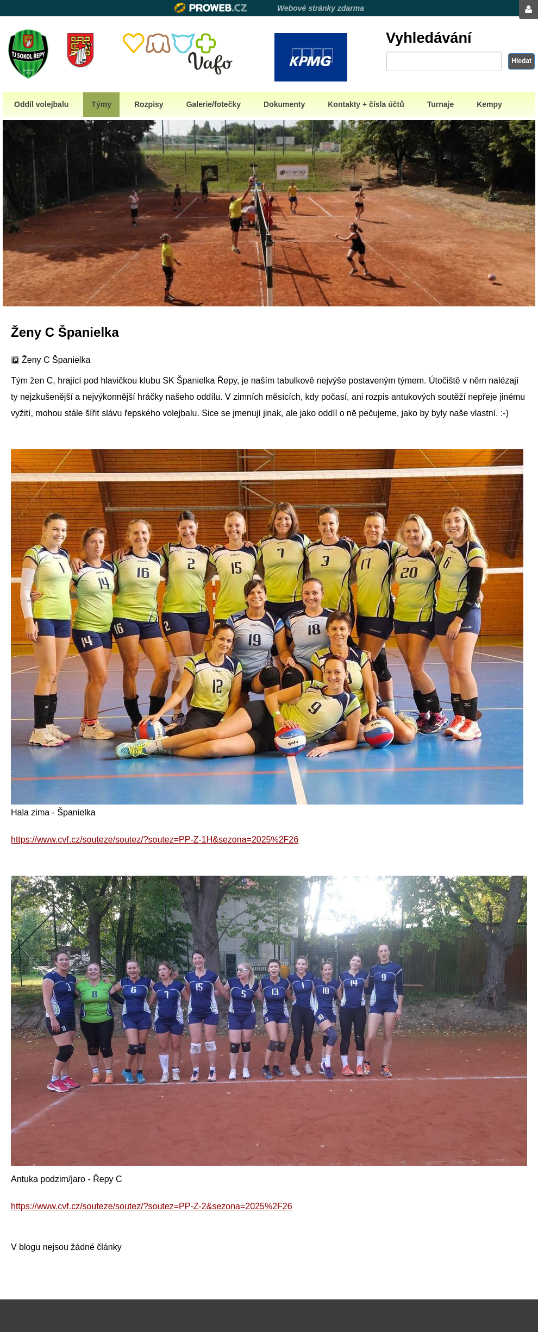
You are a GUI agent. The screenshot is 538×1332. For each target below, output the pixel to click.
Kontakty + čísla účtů (366, 104)
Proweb (210, 8)
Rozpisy (149, 104)
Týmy (101, 104)
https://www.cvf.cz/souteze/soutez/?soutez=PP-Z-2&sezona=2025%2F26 (151, 1206)
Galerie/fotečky (213, 104)
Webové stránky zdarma (320, 8)
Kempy (489, 104)
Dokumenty (284, 104)
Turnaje (440, 104)
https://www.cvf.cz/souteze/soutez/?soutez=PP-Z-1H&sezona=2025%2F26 (154, 839)
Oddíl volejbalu (41, 104)
